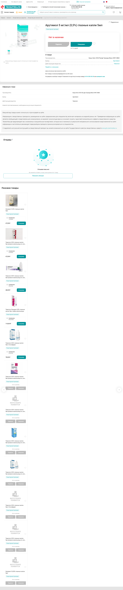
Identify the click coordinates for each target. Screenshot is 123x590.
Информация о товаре (9, 87)
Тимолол (116, 63)
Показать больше (38, 176)
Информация (40, 1)
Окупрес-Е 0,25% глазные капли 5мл (15, 572)
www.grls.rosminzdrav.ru (109, 128)
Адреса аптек (29, 1)
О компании (4, 1)
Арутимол (116, 61)
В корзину (21, 223)
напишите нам (101, 76)
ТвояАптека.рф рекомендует (29, 12)
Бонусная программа (83, 2)
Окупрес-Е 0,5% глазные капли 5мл (15, 210)
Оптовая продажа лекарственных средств (59, 1)
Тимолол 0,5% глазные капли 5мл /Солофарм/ (14, 344)
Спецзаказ (81, 44)
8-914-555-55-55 (76, 7)
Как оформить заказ (16, 1)
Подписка (59, 44)
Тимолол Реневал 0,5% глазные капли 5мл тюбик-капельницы (15, 310)
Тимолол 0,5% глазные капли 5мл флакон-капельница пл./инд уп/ (16, 243)
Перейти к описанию (52, 67)
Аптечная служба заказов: (78, 5)
